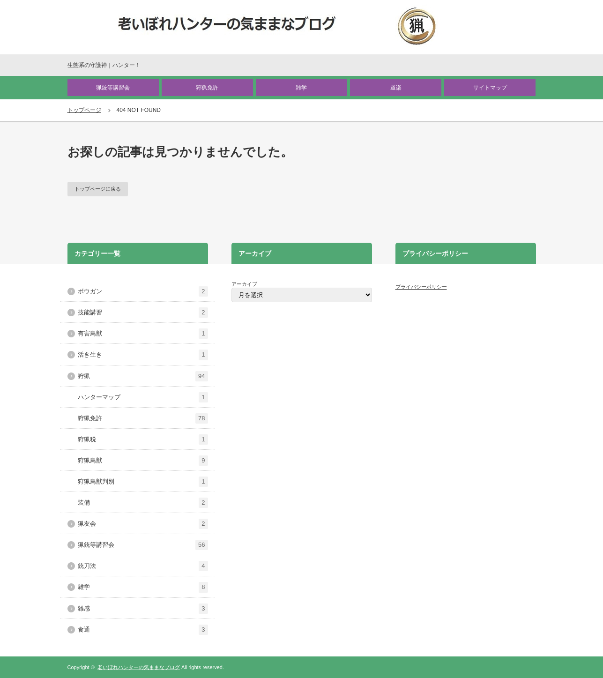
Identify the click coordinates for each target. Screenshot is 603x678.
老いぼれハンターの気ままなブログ (138, 667)
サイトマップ (490, 87)
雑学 (301, 87)
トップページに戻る (97, 189)
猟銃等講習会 (113, 87)
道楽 (396, 87)
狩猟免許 (207, 87)
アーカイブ (244, 284)
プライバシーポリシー (421, 287)
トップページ (84, 110)
